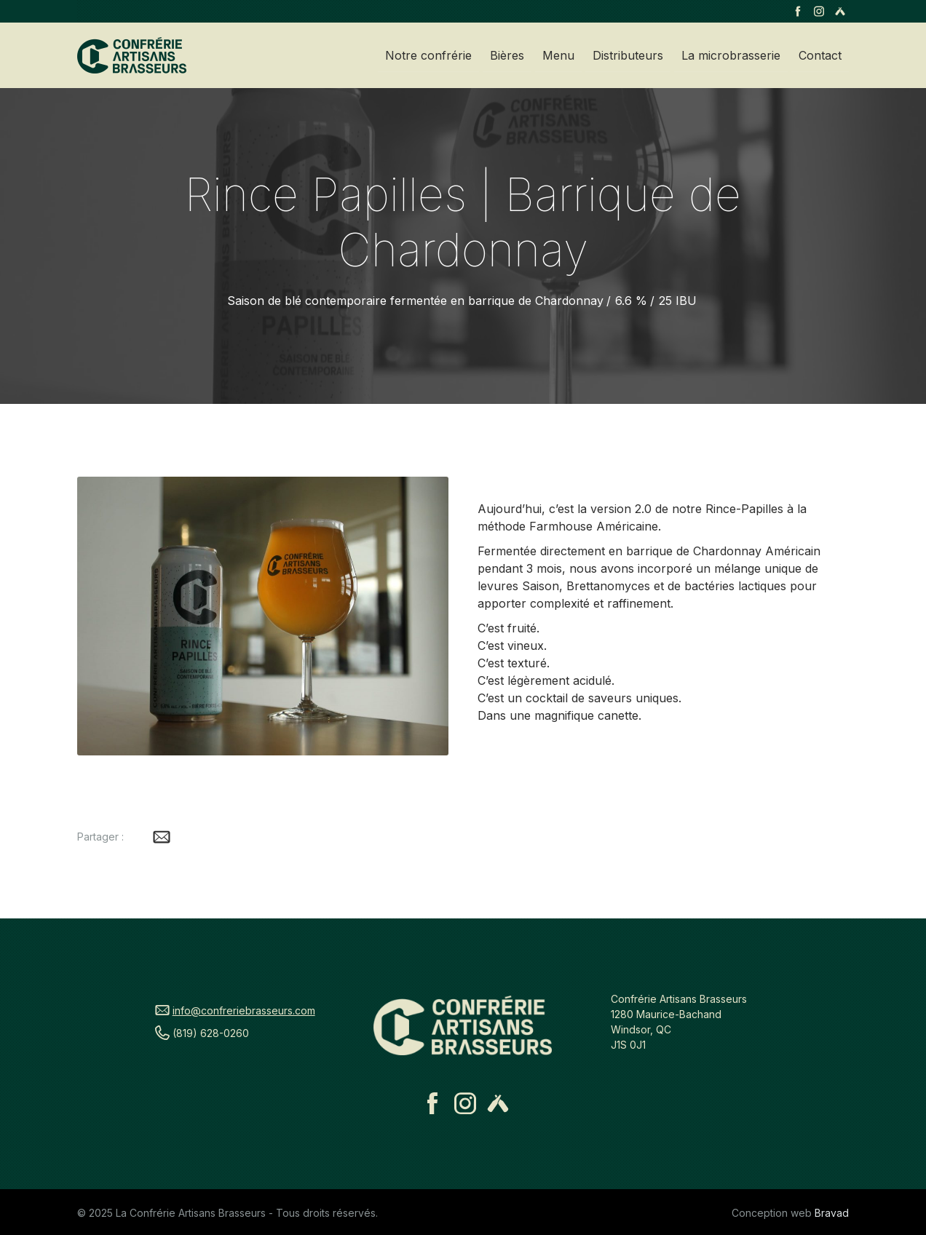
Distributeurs (628, 55)
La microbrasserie (730, 55)
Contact (820, 55)
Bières (507, 55)
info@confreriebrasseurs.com (244, 1010)
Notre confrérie (428, 55)
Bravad (832, 1213)
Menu (558, 55)
